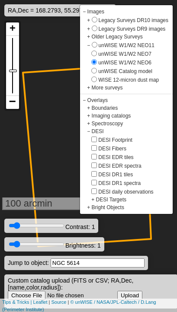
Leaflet (40, 302)
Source (59, 302)
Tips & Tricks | (17, 302)
